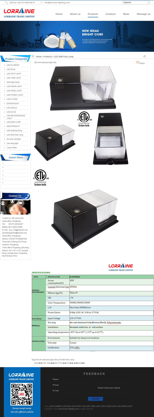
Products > (49, 56)
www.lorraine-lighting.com (69, 409)
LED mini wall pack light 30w (46, 360)
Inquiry (142, 63)
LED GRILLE (12, 108)
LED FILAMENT (13, 65)
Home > (39, 56)
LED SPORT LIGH (78, 406)
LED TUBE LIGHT (14, 78)
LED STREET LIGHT (15, 95)
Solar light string (13, 82)
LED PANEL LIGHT (14, 91)
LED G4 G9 (11, 112)
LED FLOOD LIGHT (109, 406)
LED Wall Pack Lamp (15, 135)
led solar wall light (14, 139)
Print (68, 363)
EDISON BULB (13, 103)
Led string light (12, 143)
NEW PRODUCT (13, 126)
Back (79, 363)
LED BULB (11, 69)
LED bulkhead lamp (14, 131)
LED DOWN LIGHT (14, 86)
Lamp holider (12, 148)
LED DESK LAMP (14, 122)
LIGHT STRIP (12, 99)
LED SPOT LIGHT (14, 74)
